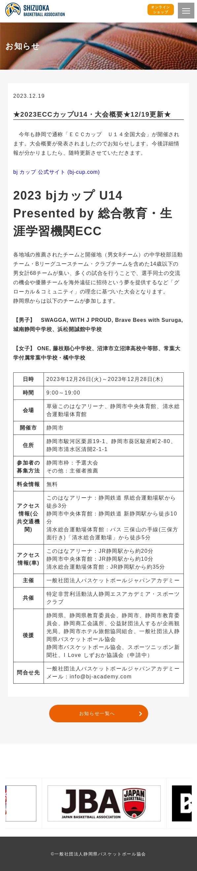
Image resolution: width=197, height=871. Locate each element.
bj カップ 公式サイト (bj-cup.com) (56, 172)
